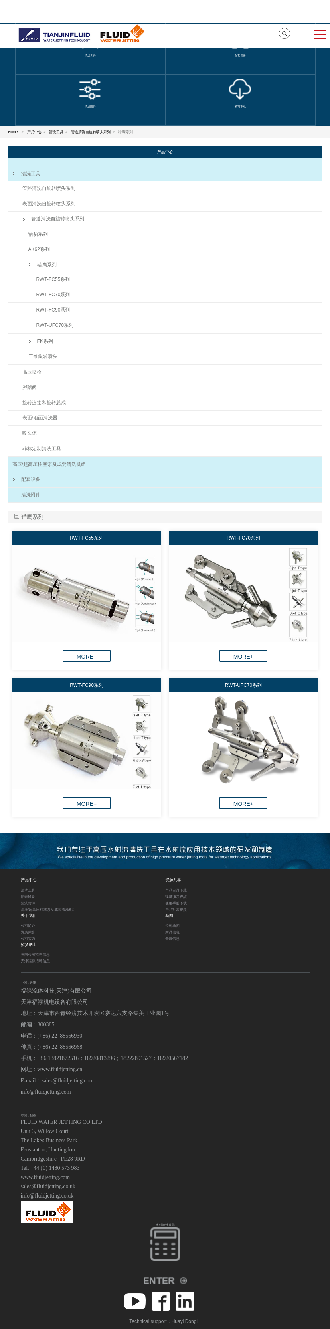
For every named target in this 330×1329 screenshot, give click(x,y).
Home (13, 132)
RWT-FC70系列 (53, 294)
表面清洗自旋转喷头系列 (48, 203)
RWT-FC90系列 (53, 310)
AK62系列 (39, 249)
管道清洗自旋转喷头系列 (91, 132)
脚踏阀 (29, 387)
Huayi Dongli (185, 1321)
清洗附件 (26, 495)
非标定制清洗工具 (41, 448)
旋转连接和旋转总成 (44, 402)
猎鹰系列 (42, 264)
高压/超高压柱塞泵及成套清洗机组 (49, 464)
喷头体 (29, 433)
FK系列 (40, 341)
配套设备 (26, 479)
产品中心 (34, 132)
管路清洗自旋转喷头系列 (48, 188)
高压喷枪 (32, 372)
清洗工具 (56, 132)
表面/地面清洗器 (39, 418)
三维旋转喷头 (42, 356)
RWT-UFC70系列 (54, 325)
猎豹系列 (38, 234)
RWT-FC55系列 (53, 279)
